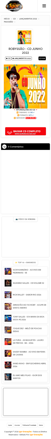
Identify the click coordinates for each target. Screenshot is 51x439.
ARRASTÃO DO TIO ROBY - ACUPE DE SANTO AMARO (29, 306)
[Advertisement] (25, 122)
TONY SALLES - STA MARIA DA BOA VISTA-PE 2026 (28, 318)
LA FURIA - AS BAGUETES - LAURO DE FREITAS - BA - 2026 (28, 341)
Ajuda (10, 425)
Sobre (41, 425)
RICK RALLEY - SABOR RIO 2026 (27, 295)
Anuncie (17, 425)
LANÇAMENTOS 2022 (21, 58)
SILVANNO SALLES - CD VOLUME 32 (28, 283)
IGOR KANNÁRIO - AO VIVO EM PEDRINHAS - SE (27, 271)
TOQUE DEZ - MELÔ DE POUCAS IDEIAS (27, 330)
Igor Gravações (36, 434)
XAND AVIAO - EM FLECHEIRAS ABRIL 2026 (29, 365)
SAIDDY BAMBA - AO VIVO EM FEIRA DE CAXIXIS (29, 353)
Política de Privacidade (29, 425)
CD (8, 58)
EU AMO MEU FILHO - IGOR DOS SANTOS (27, 376)
